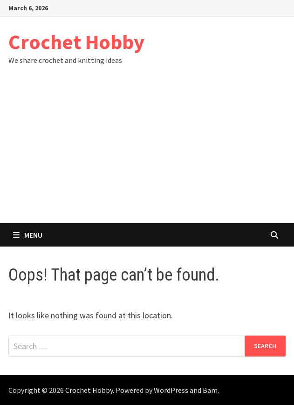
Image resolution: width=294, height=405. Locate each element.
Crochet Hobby (76, 42)
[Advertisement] (147, 153)
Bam (210, 390)
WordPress (171, 390)
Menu (27, 235)
